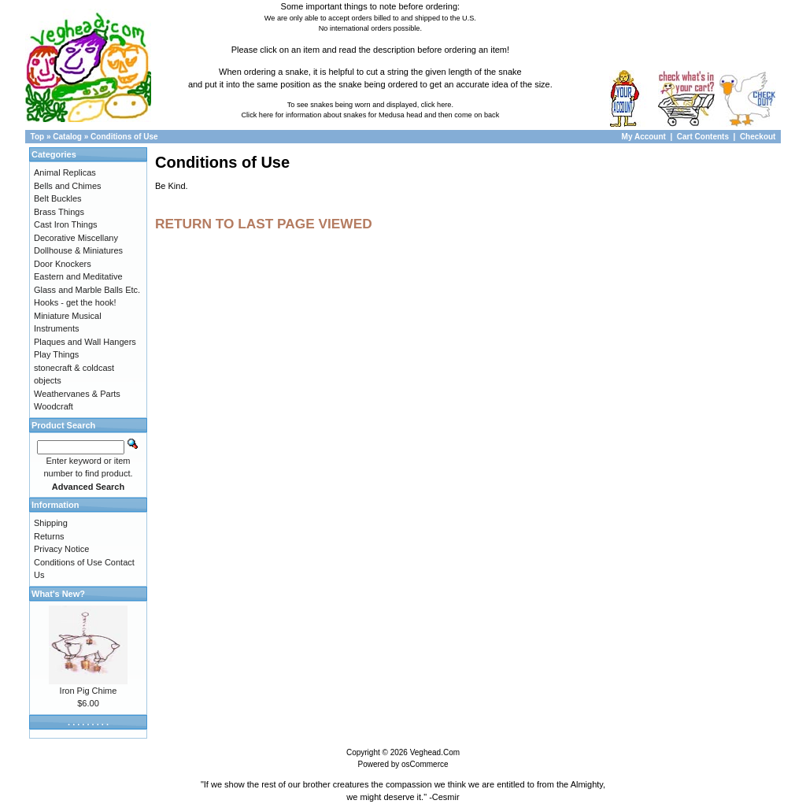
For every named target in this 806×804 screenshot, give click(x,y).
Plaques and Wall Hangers (85, 341)
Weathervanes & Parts (77, 393)
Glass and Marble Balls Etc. (87, 290)
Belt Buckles (58, 198)
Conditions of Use (124, 136)
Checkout (758, 136)
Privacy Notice (61, 549)
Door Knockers (62, 264)
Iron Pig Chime (88, 690)
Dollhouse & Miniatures (78, 250)
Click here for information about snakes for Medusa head (331, 115)
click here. (437, 105)
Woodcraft (53, 406)
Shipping (51, 523)
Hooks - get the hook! (75, 302)
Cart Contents (703, 136)
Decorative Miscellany (76, 238)
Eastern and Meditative (78, 276)
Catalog (67, 136)
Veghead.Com (435, 752)
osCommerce (424, 764)
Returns (49, 536)
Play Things (56, 354)
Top (38, 136)
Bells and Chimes (68, 186)
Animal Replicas (65, 172)
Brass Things (59, 212)
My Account (645, 136)
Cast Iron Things (66, 224)
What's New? (58, 593)
